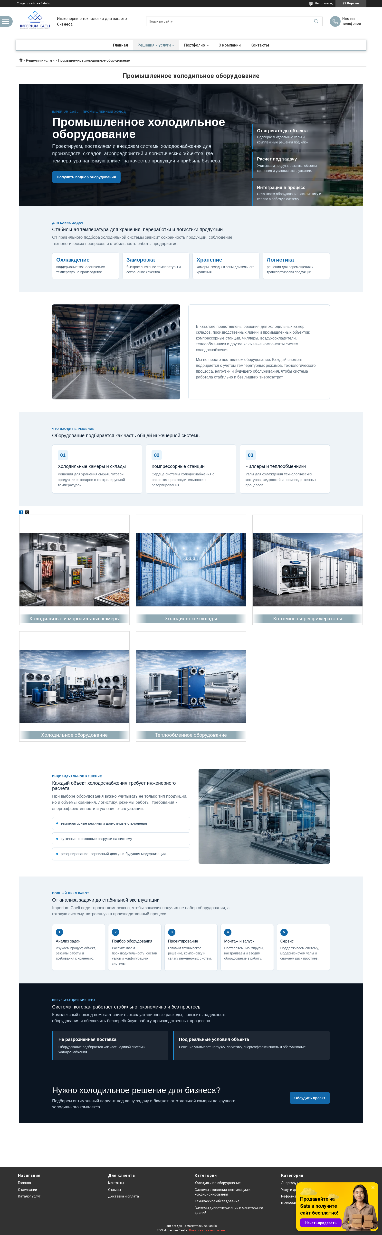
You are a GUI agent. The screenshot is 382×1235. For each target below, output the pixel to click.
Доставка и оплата (123, 1196)
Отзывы (114, 1190)
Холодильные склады (191, 619)
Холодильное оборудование (74, 735)
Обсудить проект (309, 1098)
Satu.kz (213, 1226)
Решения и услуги (154, 45)
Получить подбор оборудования (86, 177)
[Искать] (316, 21)
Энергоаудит (291, 1183)
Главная (120, 45)
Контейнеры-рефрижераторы (307, 619)
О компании (230, 45)
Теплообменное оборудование (191, 735)
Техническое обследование (217, 1201)
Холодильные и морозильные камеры (74, 619)
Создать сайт (26, 3)
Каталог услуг (29, 1196)
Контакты (259, 45)
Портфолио (194, 45)
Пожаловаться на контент (207, 1230)
